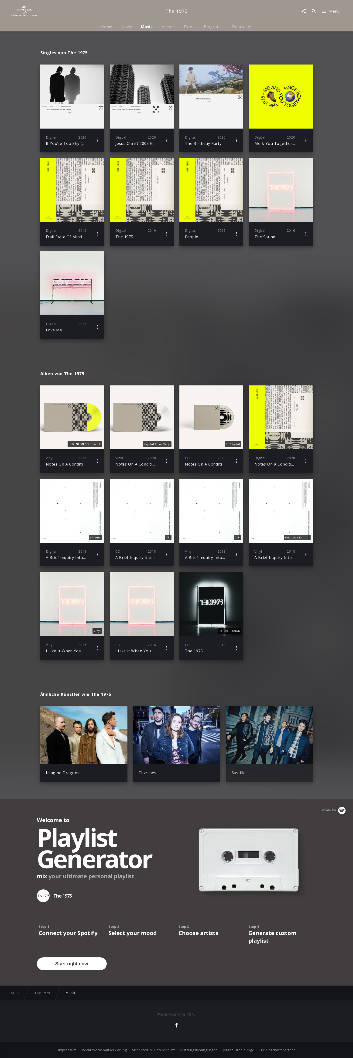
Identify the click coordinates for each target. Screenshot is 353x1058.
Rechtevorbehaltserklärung (104, 1050)
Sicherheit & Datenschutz (153, 1050)
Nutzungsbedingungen (198, 1050)
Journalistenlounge (238, 1050)
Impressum (67, 1050)
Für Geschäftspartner (277, 1050)
